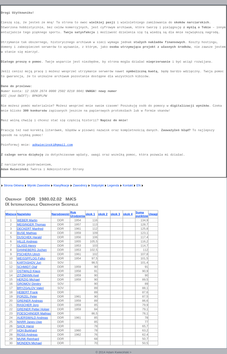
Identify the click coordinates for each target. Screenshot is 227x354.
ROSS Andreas (27, 334)
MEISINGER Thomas (31, 224)
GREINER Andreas (30, 300)
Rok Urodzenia (77, 214)
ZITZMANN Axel (28, 275)
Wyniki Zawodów (38, 185)
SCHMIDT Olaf (27, 267)
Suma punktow (142, 214)
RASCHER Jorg (27, 305)
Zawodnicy (80, 185)
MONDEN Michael (29, 343)
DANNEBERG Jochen (32, 250)
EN (138, 185)
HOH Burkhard (27, 330)
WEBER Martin (27, 220)
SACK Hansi (25, 326)
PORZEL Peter (27, 296)
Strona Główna (14, 185)
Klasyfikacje (62, 185)
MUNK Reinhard (28, 339)
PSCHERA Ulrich (28, 254)
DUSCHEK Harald (29, 237)
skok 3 (115, 214)
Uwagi (153, 214)
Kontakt (128, 185)
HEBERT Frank (27, 292)
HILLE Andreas (27, 241)
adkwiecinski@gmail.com (52, 145)
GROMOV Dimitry (29, 284)
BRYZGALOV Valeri (30, 288)
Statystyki (97, 185)
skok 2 (103, 214)
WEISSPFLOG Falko (31, 258)
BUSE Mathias (27, 233)
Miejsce (10, 214)
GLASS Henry (26, 245)
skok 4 (128, 214)
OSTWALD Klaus (28, 271)
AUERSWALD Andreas (32, 317)
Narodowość (60, 214)
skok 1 (90, 214)
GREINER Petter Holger (33, 309)
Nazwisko (24, 214)
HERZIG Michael (28, 279)
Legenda (113, 185)
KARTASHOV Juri (29, 262)
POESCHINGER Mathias (34, 313)
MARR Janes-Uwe (29, 322)
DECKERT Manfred (30, 228)
